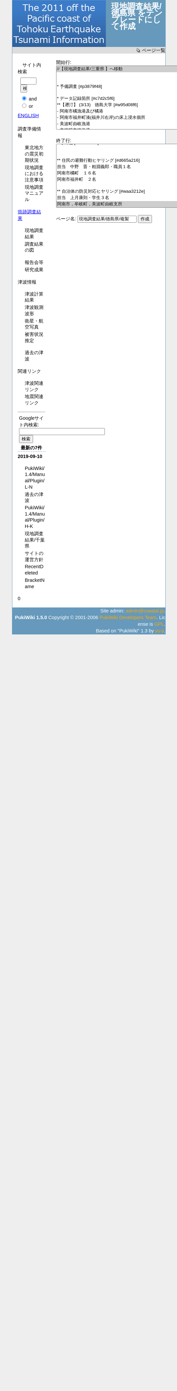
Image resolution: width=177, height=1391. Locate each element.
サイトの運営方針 (34, 556)
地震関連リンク (34, 399)
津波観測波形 (34, 310)
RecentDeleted (34, 570)
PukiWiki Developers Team (128, 617)
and (33, 99)
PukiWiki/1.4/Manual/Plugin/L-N (35, 478)
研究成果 (34, 269)
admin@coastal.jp (145, 610)
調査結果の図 (34, 247)
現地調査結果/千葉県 (35, 540)
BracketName (34, 583)
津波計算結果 (34, 297)
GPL (159, 624)
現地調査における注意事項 (34, 173)
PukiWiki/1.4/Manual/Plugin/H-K (35, 517)
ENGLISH (28, 115)
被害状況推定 (34, 337)
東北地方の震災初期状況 (34, 153)
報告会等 (34, 262)
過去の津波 (34, 355)
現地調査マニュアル (34, 193)
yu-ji (159, 630)
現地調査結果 (34, 233)
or (31, 106)
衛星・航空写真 (34, 324)
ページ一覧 (153, 50)
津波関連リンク (34, 386)
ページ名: (66, 218)
